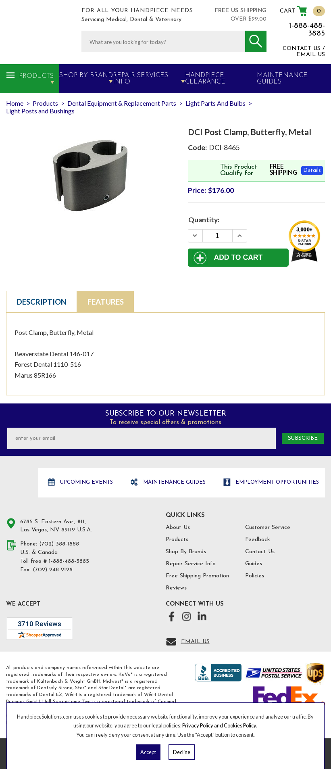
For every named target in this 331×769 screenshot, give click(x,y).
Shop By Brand (86, 75)
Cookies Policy (240, 725)
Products (36, 76)
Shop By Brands (186, 552)
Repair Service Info (191, 564)
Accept (148, 752)
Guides (253, 564)
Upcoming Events (85, 482)
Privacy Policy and (203, 725)
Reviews (176, 588)
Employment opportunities (276, 482)
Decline (181, 752)
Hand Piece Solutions (21, 483)
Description (42, 301)
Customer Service (267, 528)
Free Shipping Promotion (197, 576)
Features (105, 301)
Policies (254, 576)
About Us (178, 528)
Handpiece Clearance (205, 78)
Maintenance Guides (174, 482)
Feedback (257, 540)
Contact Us (260, 552)
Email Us (195, 642)
